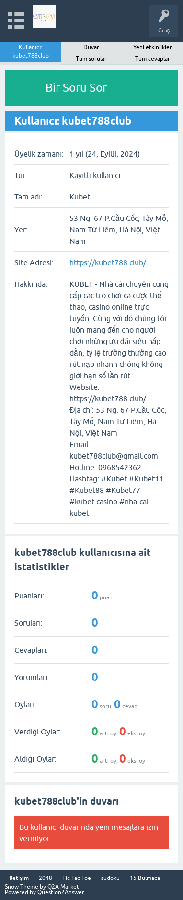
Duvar (91, 47)
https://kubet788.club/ (107, 262)
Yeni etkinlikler (152, 47)
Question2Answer (60, 892)
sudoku (110, 878)
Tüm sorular (91, 58)
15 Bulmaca (145, 878)
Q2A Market (63, 886)
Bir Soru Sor (76, 87)
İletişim (19, 878)
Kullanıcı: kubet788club (30, 51)
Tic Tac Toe (76, 878)
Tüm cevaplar (152, 58)
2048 (45, 878)
